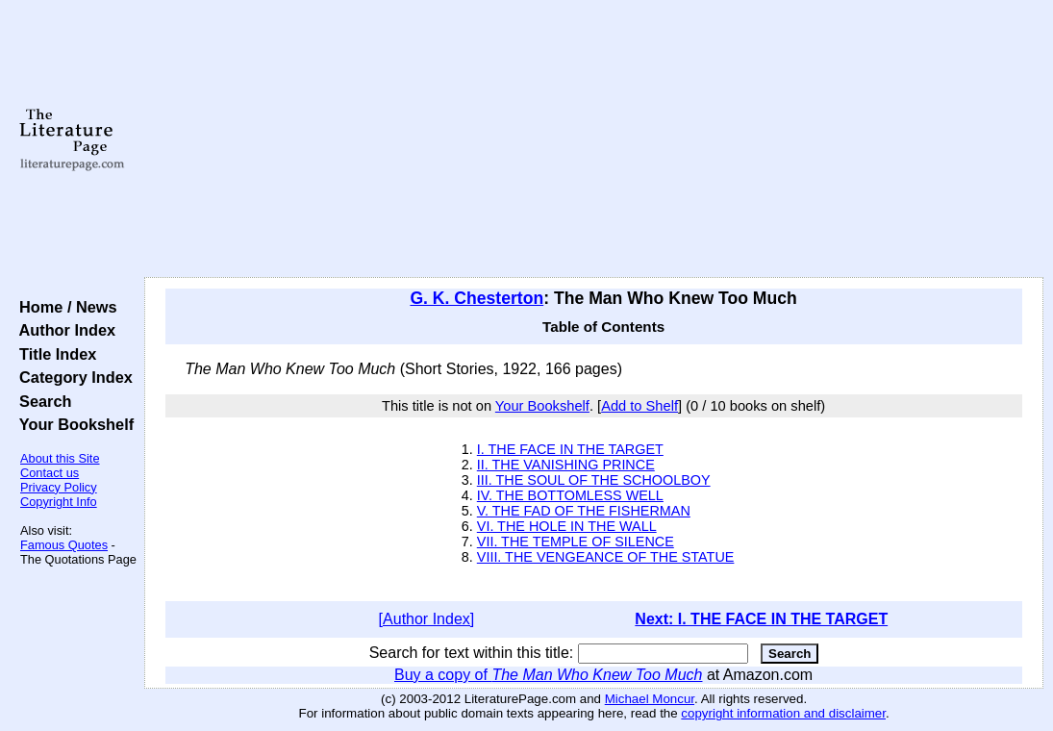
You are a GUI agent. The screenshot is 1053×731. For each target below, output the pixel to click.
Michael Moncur (649, 699)
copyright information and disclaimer (783, 713)
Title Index (53, 354)
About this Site (60, 458)
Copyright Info (58, 501)
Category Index (72, 377)
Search (41, 401)
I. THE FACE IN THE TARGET (570, 449)
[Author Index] (427, 619)
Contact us (49, 473)
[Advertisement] (593, 139)
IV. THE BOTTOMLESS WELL (570, 495)
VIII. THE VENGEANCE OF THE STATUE (606, 557)
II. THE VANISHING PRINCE (566, 464)
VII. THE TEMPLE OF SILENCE (575, 541)
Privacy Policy (58, 487)
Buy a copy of (548, 675)
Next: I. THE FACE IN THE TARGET (761, 619)
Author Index (63, 330)
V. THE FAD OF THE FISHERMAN (583, 510)
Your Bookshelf (72, 424)
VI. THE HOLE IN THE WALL (567, 526)
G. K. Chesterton (476, 298)
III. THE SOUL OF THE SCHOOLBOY (594, 480)
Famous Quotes (64, 545)
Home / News (64, 306)
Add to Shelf (639, 406)
